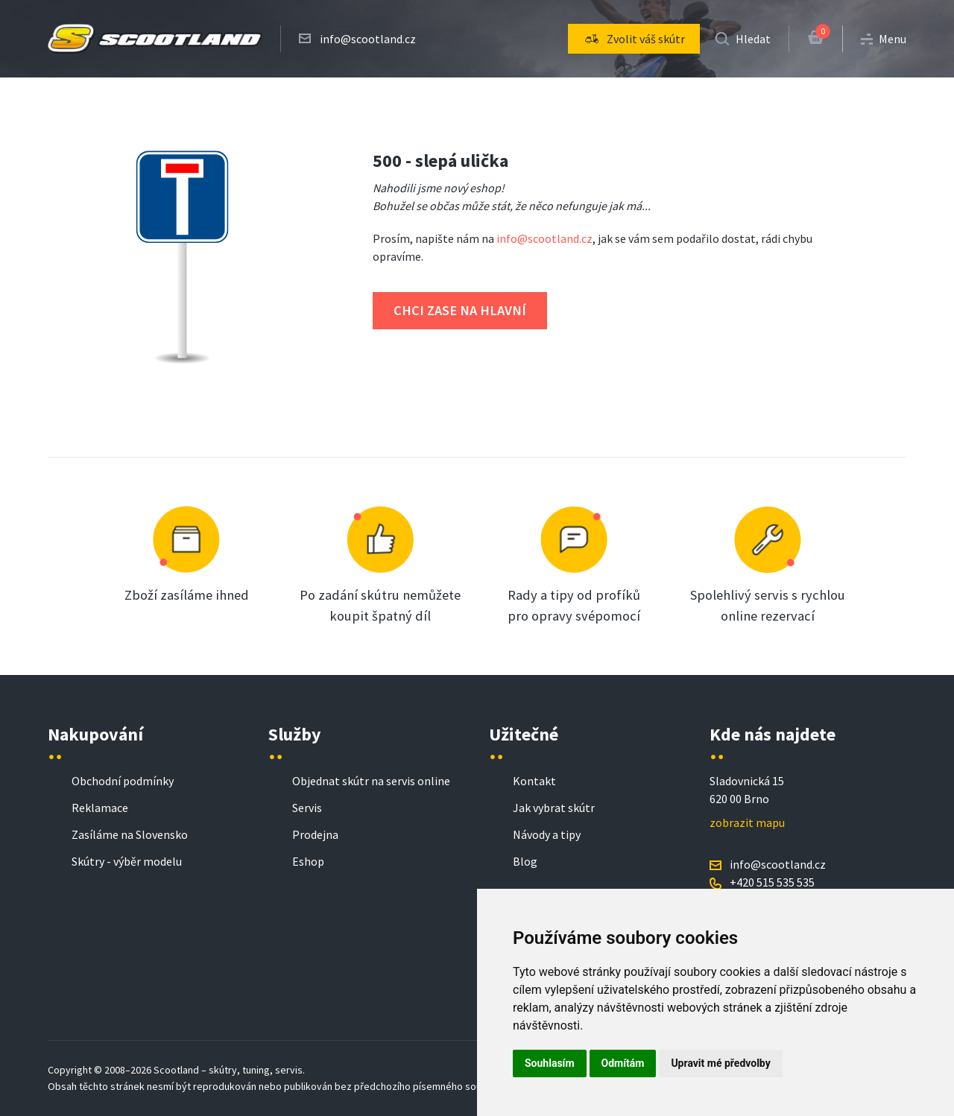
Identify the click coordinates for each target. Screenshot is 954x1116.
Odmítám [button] (623, 1063)
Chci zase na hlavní (460, 310)
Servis (307, 807)
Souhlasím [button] (550, 1063)
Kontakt (534, 780)
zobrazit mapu (747, 822)
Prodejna (315, 834)
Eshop (308, 861)
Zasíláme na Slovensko (130, 834)
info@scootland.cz (368, 38)
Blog (525, 861)
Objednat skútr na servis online (371, 780)
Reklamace (100, 807)
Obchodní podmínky (123, 780)
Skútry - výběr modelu (127, 861)
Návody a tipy (547, 834)
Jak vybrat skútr (554, 807)
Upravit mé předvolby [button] (720, 1063)
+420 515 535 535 (772, 882)
